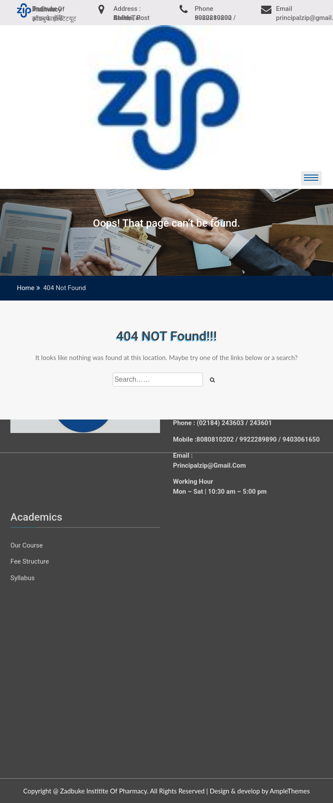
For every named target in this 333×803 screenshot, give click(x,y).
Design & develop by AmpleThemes (259, 791)
